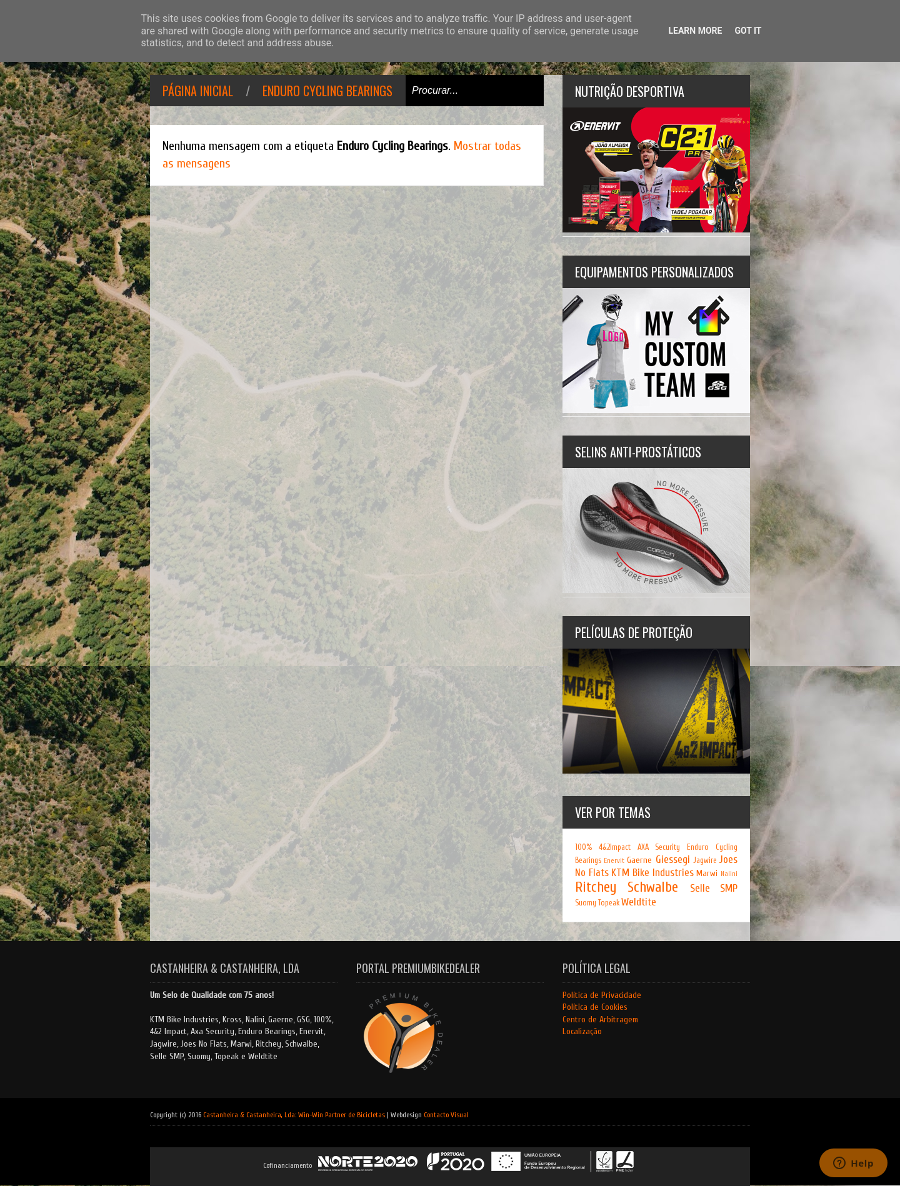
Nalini (729, 874)
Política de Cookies (595, 1007)
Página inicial (197, 90)
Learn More (695, 31)
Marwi (707, 873)
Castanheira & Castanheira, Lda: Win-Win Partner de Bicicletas (294, 1114)
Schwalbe (653, 887)
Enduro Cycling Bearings (327, 90)
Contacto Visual (446, 1114)
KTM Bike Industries (652, 873)
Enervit (614, 861)
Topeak (608, 903)
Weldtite (638, 902)
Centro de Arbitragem (600, 1019)
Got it (747, 31)
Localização (582, 1031)
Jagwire (705, 860)
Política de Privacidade (601, 995)
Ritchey (595, 887)
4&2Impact (615, 847)
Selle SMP (714, 888)
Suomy (585, 903)
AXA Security (659, 847)
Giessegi (673, 859)
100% (583, 847)
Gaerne (639, 860)
